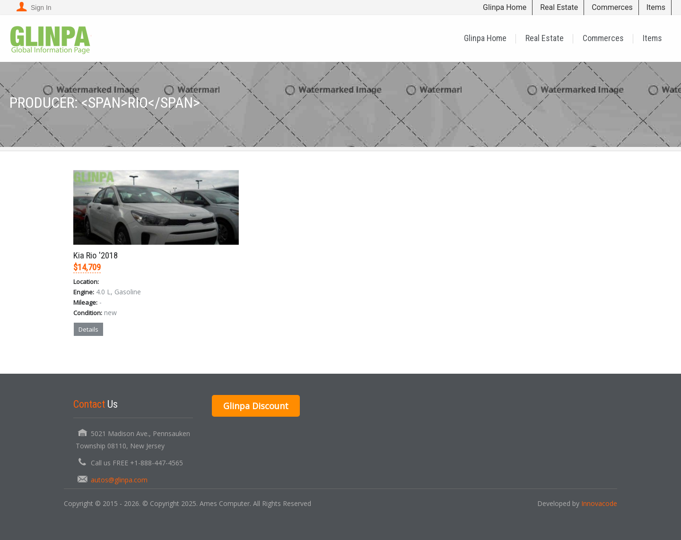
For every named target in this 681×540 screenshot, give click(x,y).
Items (655, 7)
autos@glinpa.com (119, 479)
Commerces (612, 7)
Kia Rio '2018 (95, 255)
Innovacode (599, 503)
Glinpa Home (504, 7)
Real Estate (559, 7)
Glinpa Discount (255, 405)
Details (88, 329)
